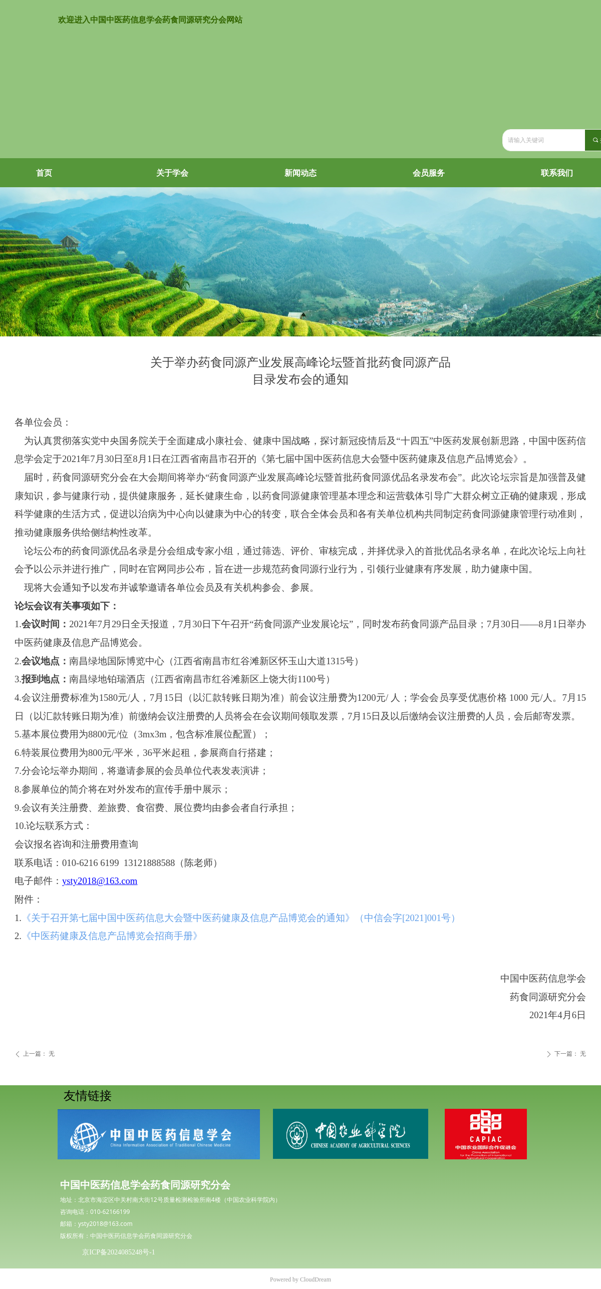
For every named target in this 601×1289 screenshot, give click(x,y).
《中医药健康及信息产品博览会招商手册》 (112, 936)
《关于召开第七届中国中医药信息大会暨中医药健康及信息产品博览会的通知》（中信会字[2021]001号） (241, 918)
